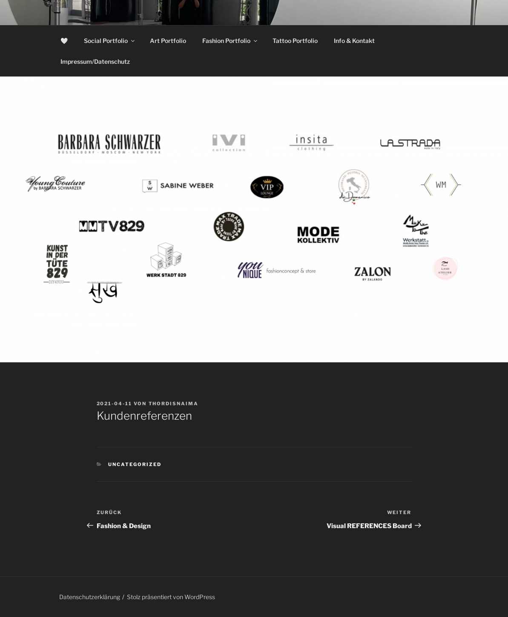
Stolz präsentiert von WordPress (171, 596)
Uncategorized (134, 464)
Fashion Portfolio (230, 40)
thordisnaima (174, 404)
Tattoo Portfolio (295, 40)
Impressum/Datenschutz (95, 61)
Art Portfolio (168, 40)
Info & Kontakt (354, 40)
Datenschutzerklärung (89, 596)
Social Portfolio (110, 40)
